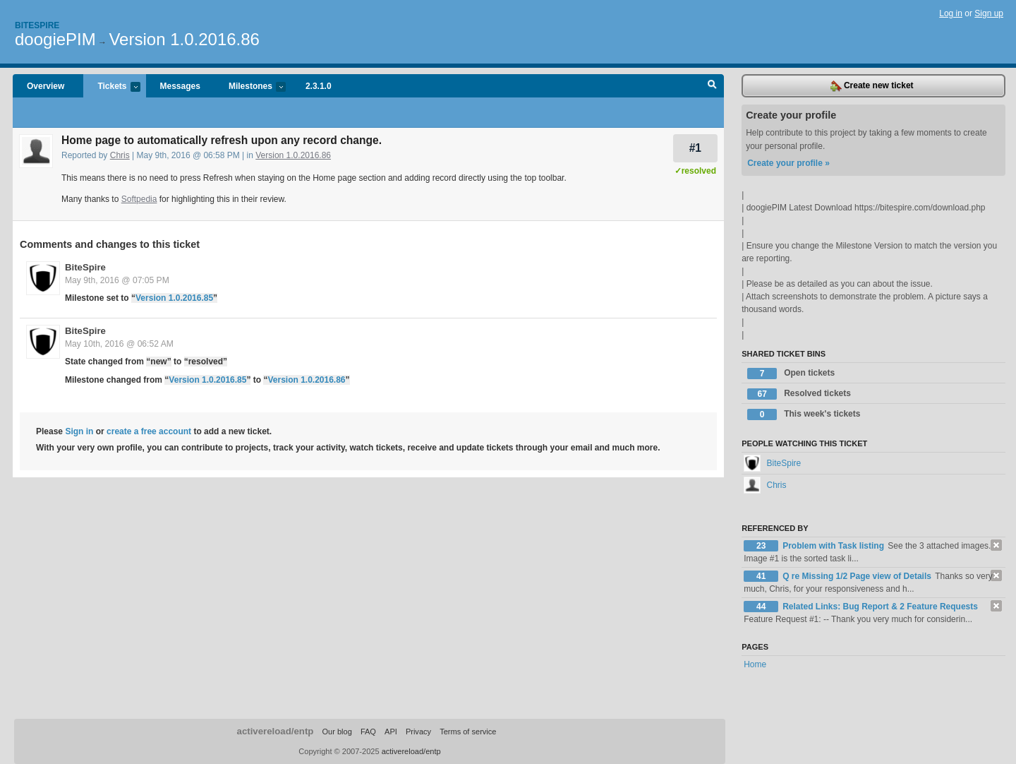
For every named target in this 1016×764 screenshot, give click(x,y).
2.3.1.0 (319, 86)
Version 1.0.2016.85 (174, 298)
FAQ (368, 731)
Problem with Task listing (834, 546)
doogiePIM (55, 39)
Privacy (418, 731)
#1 (695, 148)
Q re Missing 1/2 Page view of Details (857, 576)
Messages (180, 86)
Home (755, 664)
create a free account (149, 431)
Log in (950, 13)
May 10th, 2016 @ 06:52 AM (119, 344)
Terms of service (468, 731)
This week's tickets (803, 414)
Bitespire (37, 25)
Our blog (336, 731)
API (391, 731)
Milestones (250, 87)
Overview (45, 86)
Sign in (79, 431)
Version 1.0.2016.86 (184, 39)
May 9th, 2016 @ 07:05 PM (117, 280)
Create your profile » (788, 163)
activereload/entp (275, 731)
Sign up (988, 13)
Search (712, 86)
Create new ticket (872, 86)
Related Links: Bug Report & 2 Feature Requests (880, 606)
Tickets (111, 87)
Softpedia (139, 199)
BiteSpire (85, 267)
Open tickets (791, 373)
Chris (120, 155)
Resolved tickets (799, 394)
